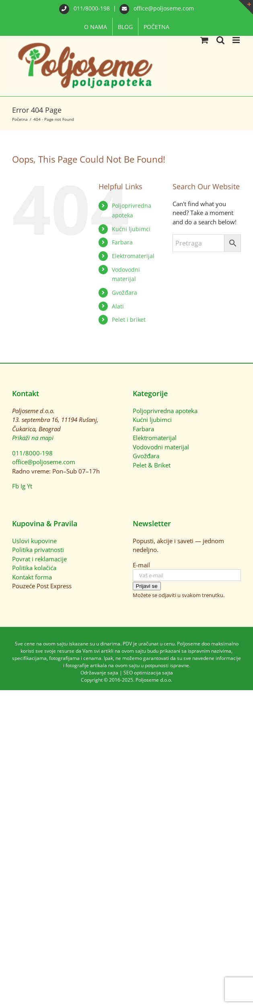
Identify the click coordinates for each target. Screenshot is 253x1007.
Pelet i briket (129, 319)
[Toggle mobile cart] (204, 40)
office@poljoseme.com (156, 8)
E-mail (141, 565)
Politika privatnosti (38, 550)
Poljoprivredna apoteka (165, 411)
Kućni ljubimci (131, 229)
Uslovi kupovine (34, 541)
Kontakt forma (32, 577)
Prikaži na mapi (32, 438)
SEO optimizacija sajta (148, 672)
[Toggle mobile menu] (236, 40)
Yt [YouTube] (29, 486)
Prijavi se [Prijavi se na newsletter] (147, 586)
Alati (118, 306)
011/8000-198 (85, 8)
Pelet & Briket (152, 465)
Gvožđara (124, 292)
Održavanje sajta (99, 672)
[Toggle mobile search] (220, 40)
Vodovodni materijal (161, 447)
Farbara (122, 242)
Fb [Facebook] (15, 486)
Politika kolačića (34, 568)
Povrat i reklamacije (39, 559)
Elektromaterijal (133, 256)
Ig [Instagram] (23, 486)
